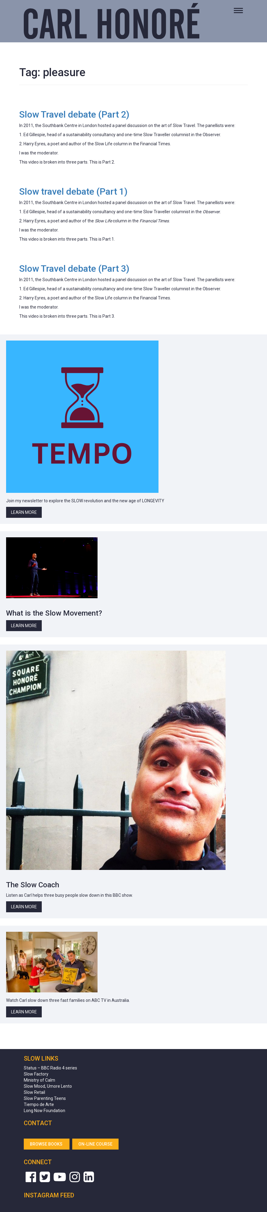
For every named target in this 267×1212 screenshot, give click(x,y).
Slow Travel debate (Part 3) (74, 268)
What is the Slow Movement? (54, 613)
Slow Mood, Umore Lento (48, 1086)
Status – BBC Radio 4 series (50, 1067)
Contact (38, 1123)
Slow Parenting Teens (45, 1098)
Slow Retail (34, 1092)
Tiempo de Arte (39, 1104)
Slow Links (41, 1058)
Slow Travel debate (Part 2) (74, 114)
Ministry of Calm (39, 1080)
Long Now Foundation (44, 1110)
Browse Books (46, 1144)
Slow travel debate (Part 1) (73, 191)
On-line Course (95, 1144)
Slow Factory (36, 1074)
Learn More (24, 512)
